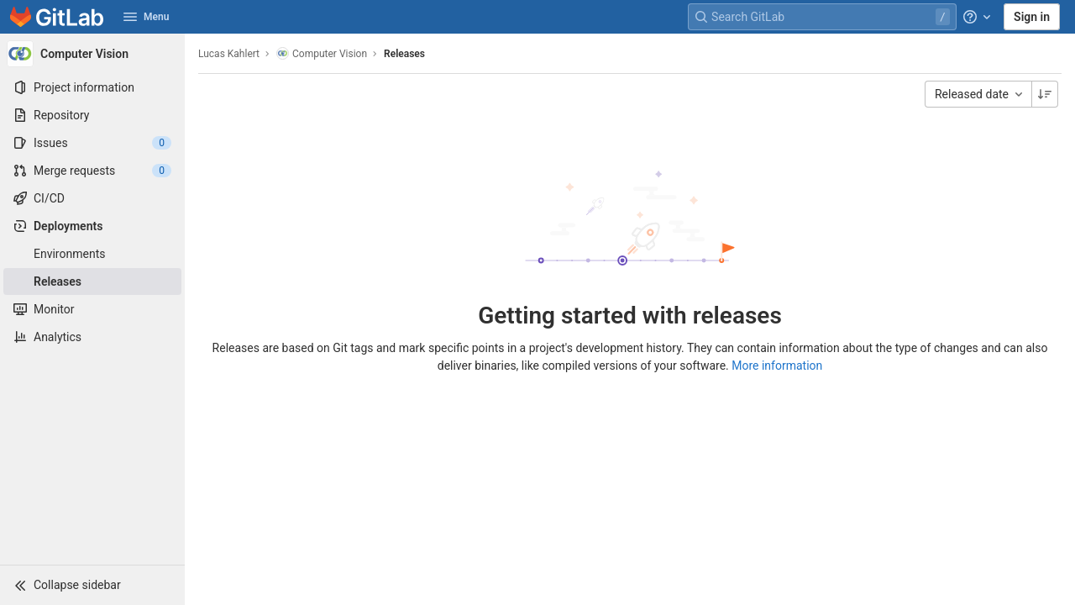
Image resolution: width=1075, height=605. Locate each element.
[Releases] (92, 281)
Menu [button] (146, 17)
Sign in (1032, 17)
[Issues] (92, 142)
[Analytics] (92, 337)
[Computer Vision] (92, 54)
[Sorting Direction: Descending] (1044, 94)
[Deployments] (92, 226)
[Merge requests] (92, 170)
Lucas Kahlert (229, 54)
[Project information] (92, 87)
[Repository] (92, 115)
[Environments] (92, 253)
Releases (404, 54)
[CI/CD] (92, 198)
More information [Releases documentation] (777, 365)
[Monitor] (92, 309)
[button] (92, 585)
